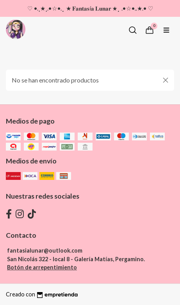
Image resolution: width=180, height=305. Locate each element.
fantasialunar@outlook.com (44, 250)
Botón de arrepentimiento (42, 267)
